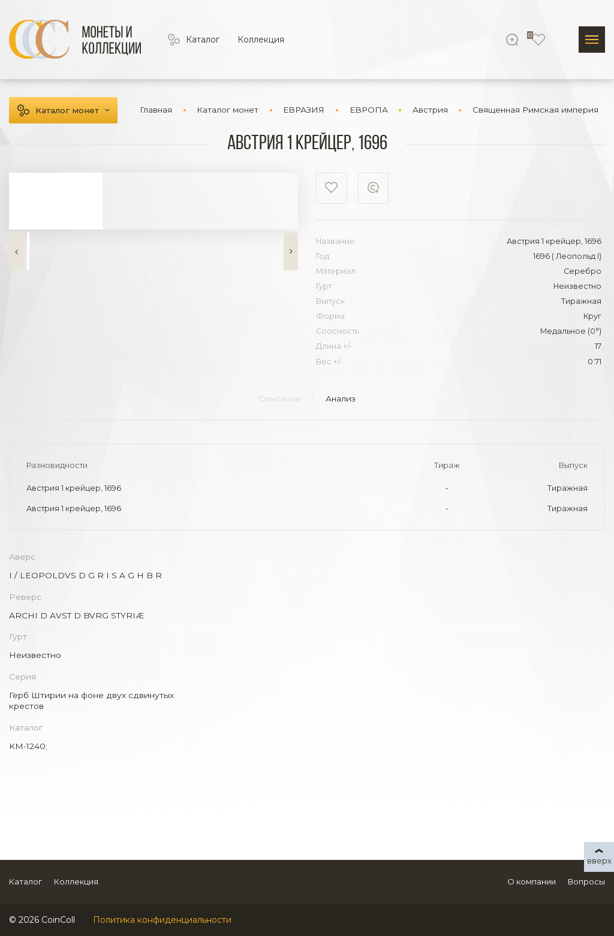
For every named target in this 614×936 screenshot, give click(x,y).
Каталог (202, 39)
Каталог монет (67, 110)
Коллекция (260, 39)
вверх (599, 860)
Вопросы (586, 881)
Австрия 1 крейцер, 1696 (73, 488)
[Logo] (75, 39)
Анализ (341, 398)
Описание (279, 398)
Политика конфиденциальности (162, 920)
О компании (531, 881)
